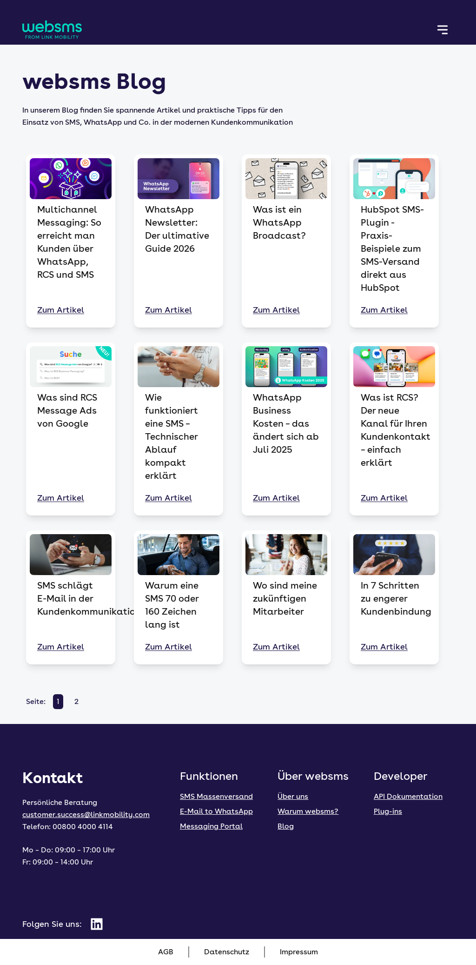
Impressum (299, 951)
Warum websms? (308, 811)
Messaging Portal (211, 826)
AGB (165, 951)
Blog (286, 826)
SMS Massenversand (216, 796)
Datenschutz (226, 951)
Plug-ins (388, 811)
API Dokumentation (408, 796)
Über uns (293, 796)
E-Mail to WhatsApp (216, 811)
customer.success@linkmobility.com (86, 814)
